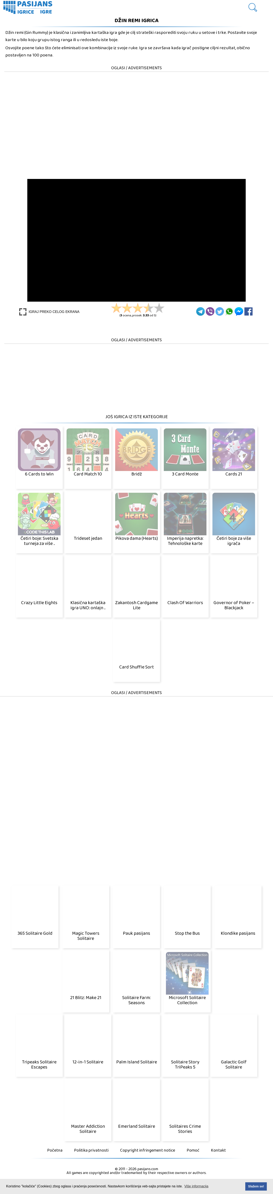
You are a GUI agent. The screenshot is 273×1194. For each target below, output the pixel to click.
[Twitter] (219, 311)
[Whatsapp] (229, 311)
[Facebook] (248, 311)
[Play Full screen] (49, 312)
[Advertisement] (136, 102)
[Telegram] (200, 311)
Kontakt (218, 1150)
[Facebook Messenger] (239, 311)
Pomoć (193, 1150)
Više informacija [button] (196, 1186)
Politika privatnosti (91, 1150)
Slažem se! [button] (256, 1186)
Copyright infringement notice (147, 1150)
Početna (54, 1150)
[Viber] (210, 311)
